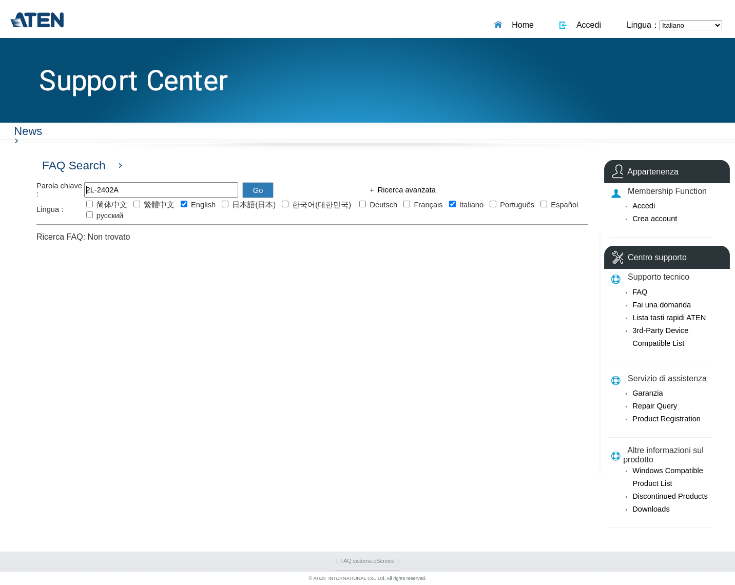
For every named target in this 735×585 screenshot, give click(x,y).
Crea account (654, 219)
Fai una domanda (661, 305)
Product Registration (666, 419)
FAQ (639, 292)
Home (520, 25)
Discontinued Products (670, 496)
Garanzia (647, 393)
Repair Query (654, 406)
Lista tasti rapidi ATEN (669, 318)
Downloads (651, 509)
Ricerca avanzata (406, 190)
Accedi (586, 25)
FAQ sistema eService (367, 561)
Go (258, 190)
